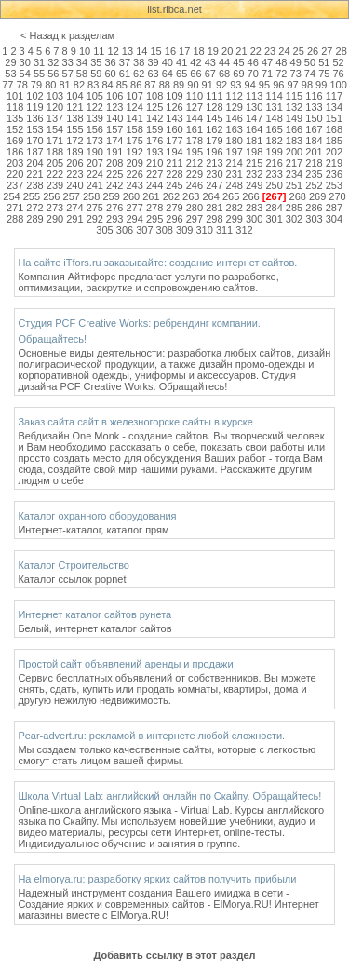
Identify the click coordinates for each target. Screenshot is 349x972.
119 (34, 107)
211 (174, 163)
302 (294, 218)
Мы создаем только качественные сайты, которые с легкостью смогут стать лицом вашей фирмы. (166, 755)
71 (267, 73)
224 (95, 174)
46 (253, 62)
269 (317, 196)
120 (55, 107)
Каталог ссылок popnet (72, 579)
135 (15, 118)
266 (250, 196)
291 (74, 218)
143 (174, 118)
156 (95, 129)
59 (95, 73)
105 (95, 95)
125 (154, 107)
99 (321, 84)
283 (254, 207)
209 (134, 163)
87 (149, 84)
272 (34, 207)
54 (25, 73)
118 (15, 107)
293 (114, 218)
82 (79, 84)
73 (296, 73)
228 (174, 174)
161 (194, 129)
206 (74, 163)
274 (74, 207)
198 (254, 151)
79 (36, 84)
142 (154, 118)
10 (84, 51)
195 (194, 151)
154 (55, 129)
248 (234, 185)
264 (211, 196)
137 (55, 118)
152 (15, 129)
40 (167, 62)
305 (104, 230)
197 (234, 151)
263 (190, 196)
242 (114, 185)
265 (230, 196)
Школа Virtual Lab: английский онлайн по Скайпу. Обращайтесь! (169, 796)
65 (181, 73)
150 (313, 118)
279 (174, 207)
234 (294, 174)
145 (214, 118)
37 (124, 62)
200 (294, 151)
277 (134, 207)
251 (294, 185)
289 (34, 218)
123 (114, 107)
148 (273, 118)
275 (95, 207)
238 (34, 185)
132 (294, 107)
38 (138, 62)
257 (71, 196)
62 (138, 73)
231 (234, 174)
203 (15, 163)
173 (95, 140)
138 (74, 118)
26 (312, 51)
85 (122, 84)
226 (134, 174)
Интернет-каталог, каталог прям (93, 529)
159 (154, 129)
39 (152, 62)
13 (127, 51)
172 (74, 140)
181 (254, 140)
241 (95, 185)
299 (234, 218)
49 (296, 62)
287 (334, 207)
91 (207, 84)
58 (81, 73)
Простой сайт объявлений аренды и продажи (125, 663)
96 (278, 84)
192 (134, 151)
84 (107, 84)
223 (74, 174)
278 (154, 207)
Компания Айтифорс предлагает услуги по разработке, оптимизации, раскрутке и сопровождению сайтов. (148, 282)
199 (273, 151)
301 (273, 218)
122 (95, 107)
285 (294, 207)
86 (135, 84)
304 (334, 218)
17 (184, 51)
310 (203, 230)
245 (174, 185)
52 (337, 62)
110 (194, 95)
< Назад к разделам (67, 35)
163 (234, 129)
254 (11, 196)
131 (273, 107)
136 (34, 118)
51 (323, 62)
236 (334, 174)
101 (15, 95)
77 (7, 84)
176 (154, 140)
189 (74, 151)
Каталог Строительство (73, 565)
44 (224, 62)
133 (313, 107)
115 (294, 95)
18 (198, 51)
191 (114, 151)
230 (214, 174)
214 (234, 163)
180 (234, 140)
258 (91, 196)
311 (224, 230)
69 (238, 73)
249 (254, 185)
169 (15, 140)
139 (95, 118)
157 (114, 129)
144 (194, 118)
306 (124, 230)
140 (114, 118)
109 (174, 95)
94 (250, 84)
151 (334, 118)
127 (194, 107)
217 (294, 163)
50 (309, 62)
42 (195, 62)
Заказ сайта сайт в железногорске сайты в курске (135, 421)
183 (294, 140)
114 (273, 95)
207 (95, 163)
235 (313, 174)
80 (50, 84)
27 (326, 51)
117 (334, 95)
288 (15, 218)
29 (10, 62)
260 (131, 196)
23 (269, 51)
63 (152, 73)
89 (178, 84)
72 (281, 73)
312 (243, 230)
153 (34, 129)
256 (51, 196)
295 (154, 218)
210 (154, 163)
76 (337, 73)
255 (31, 196)
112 (234, 95)
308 (164, 230)
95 (264, 84)
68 (224, 73)
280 (194, 207)
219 (334, 163)
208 (114, 163)
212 (194, 163)
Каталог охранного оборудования (97, 515)
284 (273, 207)
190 (95, 151)
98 (307, 84)
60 (109, 73)
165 (273, 129)
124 (134, 107)
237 (15, 185)
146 (234, 118)
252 (313, 185)
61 (124, 73)
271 (15, 207)
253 (334, 185)
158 (134, 129)
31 (39, 62)
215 (254, 163)
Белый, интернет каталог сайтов (94, 628)
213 (214, 163)
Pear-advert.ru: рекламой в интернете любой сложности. (151, 735)
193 (154, 151)
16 (170, 51)
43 (210, 62)
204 (34, 163)
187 (34, 151)
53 (10, 73)
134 (334, 107)
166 (294, 129)
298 (214, 218)
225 (114, 174)
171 (55, 140)
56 (53, 73)
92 (221, 84)
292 (95, 218)
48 (281, 62)
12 (113, 51)
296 (174, 218)
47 (267, 62)
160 (174, 129)
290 (55, 218)
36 (109, 62)
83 (93, 84)
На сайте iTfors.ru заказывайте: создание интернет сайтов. (157, 262)
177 (174, 140)
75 (323, 73)
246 (194, 185)
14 (141, 51)
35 (95, 62)
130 (254, 107)
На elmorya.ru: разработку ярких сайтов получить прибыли (157, 878)
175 (134, 140)
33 (68, 62)
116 (313, 95)
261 (150, 196)
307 (144, 230)
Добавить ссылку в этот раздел (174, 955)
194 (174, 151)
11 (98, 51)
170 (34, 140)
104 (74, 95)
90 (192, 84)
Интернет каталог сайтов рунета (94, 614)
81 (64, 84)
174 (114, 140)
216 (273, 163)
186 (15, 151)
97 (292, 84)
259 (110, 196)
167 (313, 129)
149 (294, 118)
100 (337, 84)
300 (254, 218)
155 (74, 129)
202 (334, 151)
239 (55, 185)
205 (55, 163)
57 (68, 73)
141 (134, 118)
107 (134, 95)
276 (114, 207)
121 (74, 107)
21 (241, 51)
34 (81, 62)
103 (55, 95)
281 (214, 207)
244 (154, 185)
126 (174, 107)
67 (210, 73)
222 (55, 174)
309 (184, 230)
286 (313, 207)
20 (227, 51)
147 (254, 118)
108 (154, 95)
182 (273, 140)
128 (214, 107)
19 (213, 51)
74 (309, 73)
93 (235, 84)
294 (134, 218)
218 (313, 163)
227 (154, 174)
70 (253, 73)
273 (55, 207)
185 (334, 140)
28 (341, 51)
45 (238, 62)
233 (273, 174)
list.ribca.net (174, 9)
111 (214, 95)
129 (234, 107)
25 (298, 51)
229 (194, 174)
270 (337, 196)
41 (181, 62)
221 (34, 174)
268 (297, 196)
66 (195, 73)
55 (39, 73)
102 (34, 95)
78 (22, 84)
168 (334, 129)
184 (313, 140)
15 (155, 51)
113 (254, 95)
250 (273, 185)
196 (214, 151)
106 (114, 95)
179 (214, 140)
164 (254, 129)
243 (134, 185)
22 (256, 51)
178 (194, 140)
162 (214, 129)
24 (283, 51)
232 (254, 174)
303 (313, 218)
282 (234, 207)
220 (15, 174)
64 (167, 73)
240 (74, 185)
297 (194, 218)
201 (313, 151)
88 (164, 84)
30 (25, 62)
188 (55, 151)
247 (214, 185)
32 (53, 62)
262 (171, 196)
